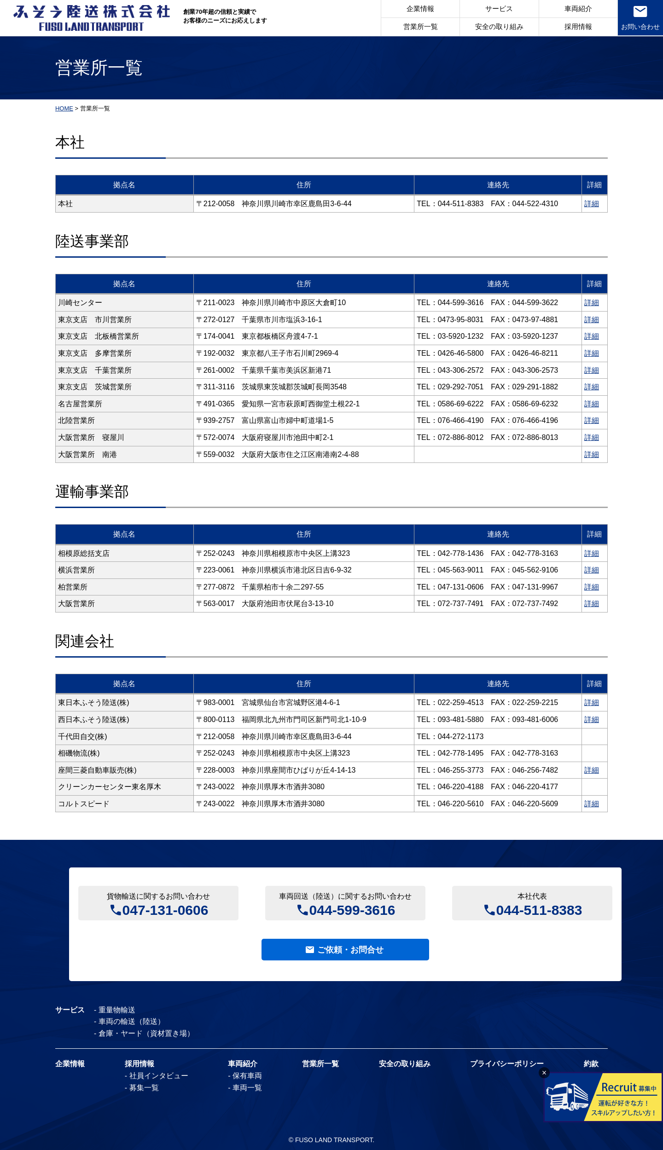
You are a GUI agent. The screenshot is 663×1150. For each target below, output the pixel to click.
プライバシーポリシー (507, 1064)
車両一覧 (247, 1088)
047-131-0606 (165, 909)
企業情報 (419, 9)
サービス (498, 9)
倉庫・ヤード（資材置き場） (146, 1033)
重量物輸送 (117, 1010)
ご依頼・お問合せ (350, 949)
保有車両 (247, 1076)
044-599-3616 (352, 909)
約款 (591, 1064)
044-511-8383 (539, 909)
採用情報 (577, 27)
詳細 (591, 204)
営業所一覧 (419, 27)
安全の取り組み (498, 27)
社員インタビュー (158, 1076)
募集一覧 (144, 1088)
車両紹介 (577, 9)
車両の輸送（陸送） (132, 1021)
